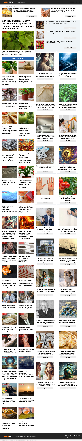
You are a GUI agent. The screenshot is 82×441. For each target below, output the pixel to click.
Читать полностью (17, 58)
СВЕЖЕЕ (72, 2)
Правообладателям (33, 440)
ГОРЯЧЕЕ (78, 2)
